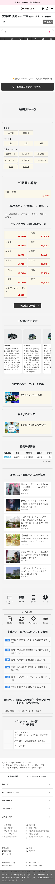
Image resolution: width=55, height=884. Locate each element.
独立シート (11, 154)
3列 (26, 143)
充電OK (26, 167)
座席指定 (41, 154)
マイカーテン (11, 160)
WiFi (11, 167)
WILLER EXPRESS (35, 862)
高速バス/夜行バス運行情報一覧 (27, 2)
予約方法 (28, 612)
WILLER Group (9, 862)
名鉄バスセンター (22, 732)
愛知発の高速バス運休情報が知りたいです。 (29, 660)
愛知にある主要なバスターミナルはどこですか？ (29, 641)
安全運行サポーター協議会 (29, 711)
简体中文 (32, 851)
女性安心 (26, 160)
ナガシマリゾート (22, 746)
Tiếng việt (7, 854)
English (6, 848)
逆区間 (48, 22)
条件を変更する (27, 87)
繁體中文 (7, 851)
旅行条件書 (8, 828)
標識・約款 (33, 828)
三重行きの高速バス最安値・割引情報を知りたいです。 (29, 668)
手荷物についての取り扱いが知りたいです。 (29, 687)
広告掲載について (11, 837)
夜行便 (26, 133)
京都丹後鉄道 (9, 865)
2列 (10, 143)
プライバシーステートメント (15, 831)
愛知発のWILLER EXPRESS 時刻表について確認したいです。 (29, 651)
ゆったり (26, 154)
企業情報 (7, 825)
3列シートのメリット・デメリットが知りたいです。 (29, 678)
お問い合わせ (34, 834)
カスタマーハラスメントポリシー (39, 838)
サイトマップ (9, 834)
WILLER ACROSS (35, 865)
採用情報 (32, 825)
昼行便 (11, 133)
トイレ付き (41, 160)
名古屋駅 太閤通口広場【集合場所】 (31, 741)
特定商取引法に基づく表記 (39, 831)
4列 (41, 143)
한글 (30, 848)
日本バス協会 (10, 711)
